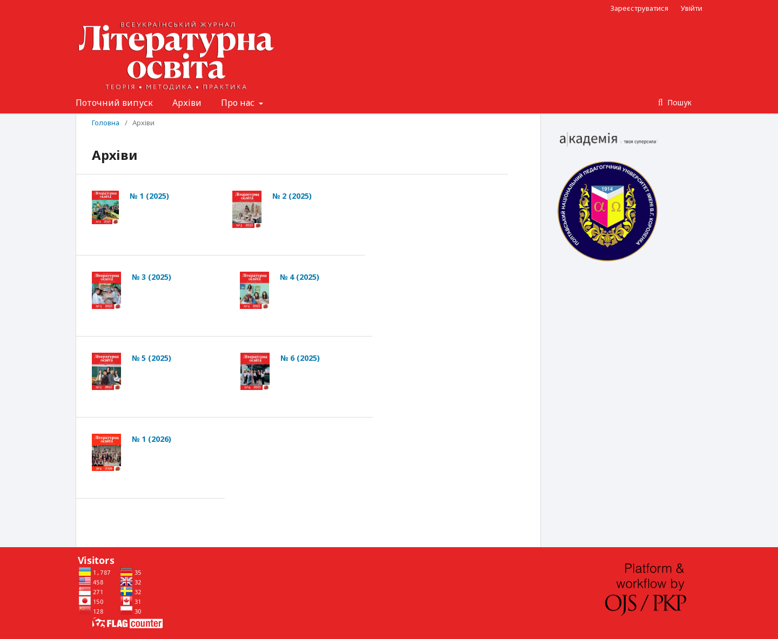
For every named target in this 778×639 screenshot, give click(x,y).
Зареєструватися (639, 8)
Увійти (691, 8)
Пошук (678, 102)
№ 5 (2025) (151, 358)
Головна (105, 122)
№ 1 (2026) (151, 439)
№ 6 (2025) (300, 358)
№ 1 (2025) (149, 196)
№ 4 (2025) (299, 277)
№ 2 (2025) (292, 196)
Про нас (239, 103)
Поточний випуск (114, 103)
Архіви (187, 103)
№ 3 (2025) (151, 277)
